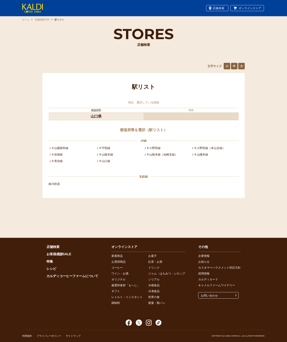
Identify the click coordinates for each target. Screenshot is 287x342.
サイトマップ (73, 335)
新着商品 (117, 255)
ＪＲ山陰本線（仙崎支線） (161, 154)
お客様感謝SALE (59, 254)
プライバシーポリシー (49, 335)
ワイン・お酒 (119, 273)
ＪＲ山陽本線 (199, 154)
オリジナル (118, 279)
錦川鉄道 (54, 183)
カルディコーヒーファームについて (72, 276)
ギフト (115, 291)
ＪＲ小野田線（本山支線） (208, 148)
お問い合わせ (209, 295)
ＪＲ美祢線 (56, 161)
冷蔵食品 (154, 285)
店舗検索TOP (42, 19)
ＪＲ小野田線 (152, 148)
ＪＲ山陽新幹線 (58, 148)
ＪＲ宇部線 (103, 148)
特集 (50, 261)
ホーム (26, 19)
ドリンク (154, 267)
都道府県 (96, 110)
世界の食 (154, 297)
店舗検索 (219, 8)
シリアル (154, 279)
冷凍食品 (154, 291)
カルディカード (208, 279)
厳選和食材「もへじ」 (125, 285)
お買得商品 (118, 261)
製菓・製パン (156, 302)
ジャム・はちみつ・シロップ (166, 273)
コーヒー (117, 267)
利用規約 (27, 335)
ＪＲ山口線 (103, 161)
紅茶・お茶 (155, 261)
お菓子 (152, 255)
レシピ (51, 268)
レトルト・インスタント (127, 297)
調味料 (115, 302)
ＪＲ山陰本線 (104, 154)
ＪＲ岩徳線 (56, 154)
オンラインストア (250, 8)
